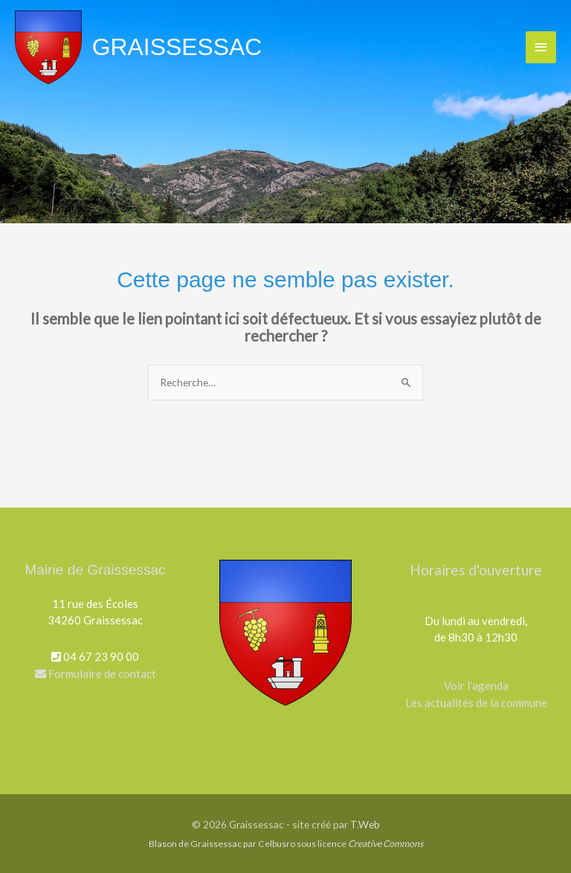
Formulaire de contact (95, 673)
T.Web (365, 824)
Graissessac (177, 46)
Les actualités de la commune (476, 702)
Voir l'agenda (476, 685)
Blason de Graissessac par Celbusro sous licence (286, 843)
